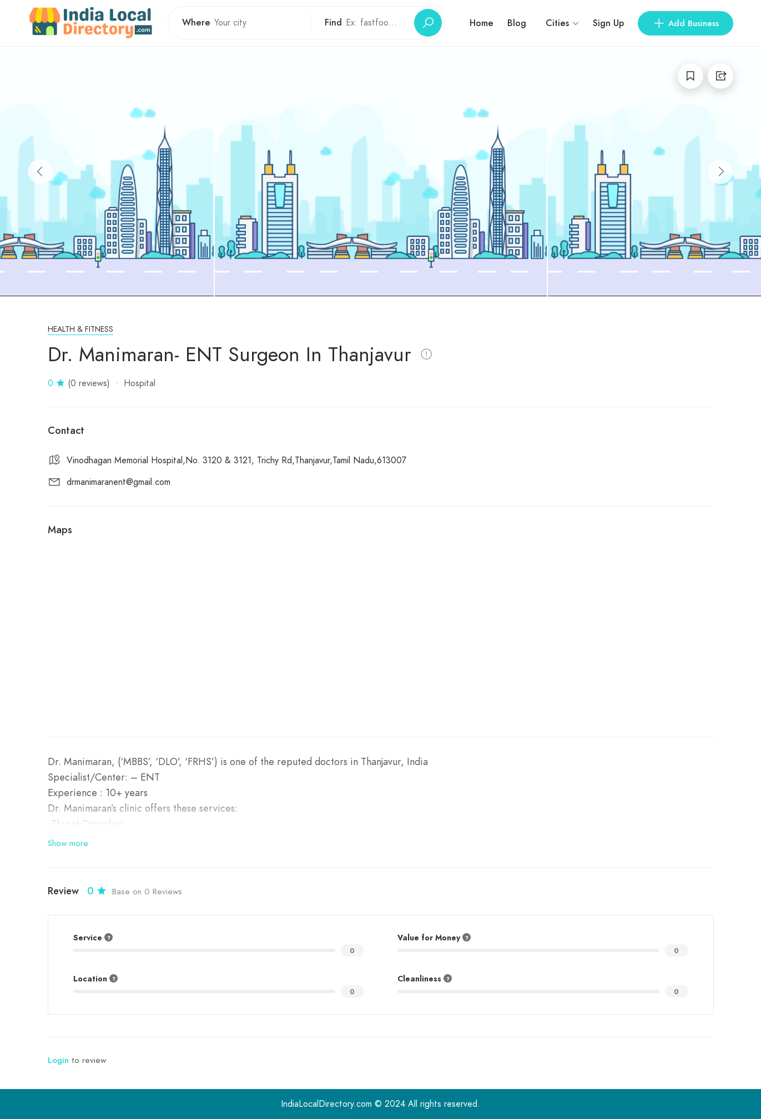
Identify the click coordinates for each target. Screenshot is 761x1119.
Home (481, 23)
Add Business (685, 23)
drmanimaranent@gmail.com (118, 482)
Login (58, 1060)
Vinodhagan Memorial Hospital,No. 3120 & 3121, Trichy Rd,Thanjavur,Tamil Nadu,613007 (236, 460)
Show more (68, 843)
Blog (516, 23)
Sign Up (608, 23)
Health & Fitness (80, 329)
